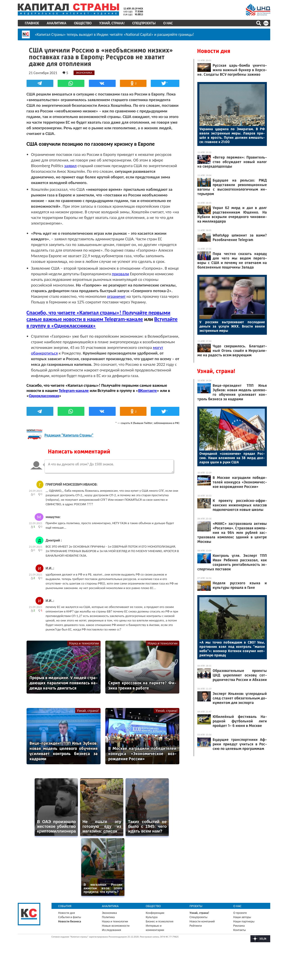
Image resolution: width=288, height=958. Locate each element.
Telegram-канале (74, 390)
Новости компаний (202, 921)
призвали (132, 273)
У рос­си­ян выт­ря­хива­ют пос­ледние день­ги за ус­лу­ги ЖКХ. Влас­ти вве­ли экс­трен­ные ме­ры (232, 326)
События (65, 905)
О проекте (240, 912)
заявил (71, 165)
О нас (168, 23)
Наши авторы (242, 916)
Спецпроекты (144, 23)
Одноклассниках (44, 395)
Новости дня (213, 51)
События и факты (69, 916)
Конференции (155, 912)
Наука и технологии (84, 643)
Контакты (239, 929)
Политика (108, 916)
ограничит (116, 296)
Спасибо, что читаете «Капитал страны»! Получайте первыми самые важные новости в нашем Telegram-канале (99, 315)
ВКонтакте (148, 390)
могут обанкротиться (66, 353)
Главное (32, 23)
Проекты (195, 905)
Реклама (239, 925)
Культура (152, 916)
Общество (83, 23)
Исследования (111, 929)
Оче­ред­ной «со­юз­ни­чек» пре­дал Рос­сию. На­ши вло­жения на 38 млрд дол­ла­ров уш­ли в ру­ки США (232, 457)
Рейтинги (195, 925)
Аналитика (57, 23)
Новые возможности (116, 925)
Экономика (109, 912)
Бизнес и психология (159, 921)
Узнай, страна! (112, 23)
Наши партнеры (243, 921)
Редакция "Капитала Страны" (69, 435)
